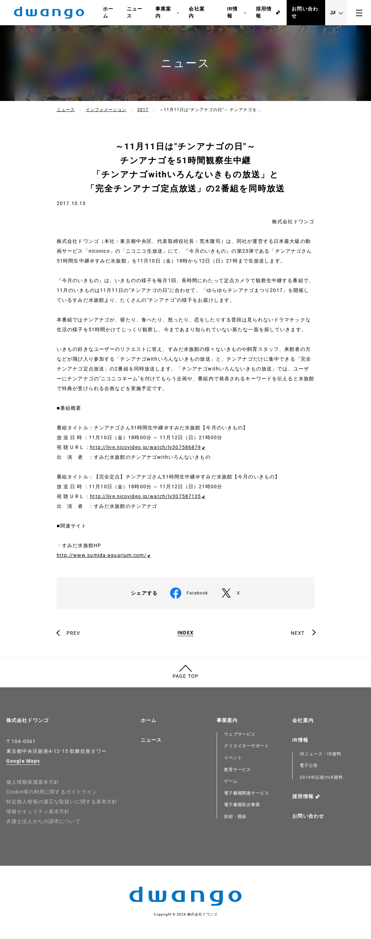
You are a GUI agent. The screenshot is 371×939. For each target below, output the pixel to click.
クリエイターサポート (247, 745)
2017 (142, 109)
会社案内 (196, 12)
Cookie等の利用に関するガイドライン (51, 792)
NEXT (297, 633)
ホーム (108, 12)
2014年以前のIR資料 (321, 777)
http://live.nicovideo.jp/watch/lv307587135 (145, 496)
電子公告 (309, 765)
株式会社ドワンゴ (27, 720)
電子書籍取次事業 (242, 804)
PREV (73, 633)
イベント (233, 757)
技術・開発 (235, 816)
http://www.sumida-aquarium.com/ (102, 555)
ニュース (134, 12)
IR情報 (236, 12)
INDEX (185, 632)
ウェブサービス (240, 734)
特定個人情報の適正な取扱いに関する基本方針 (62, 801)
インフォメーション (106, 109)
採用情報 (264, 12)
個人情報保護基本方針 (32, 782)
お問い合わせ (305, 12)
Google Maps (23, 761)
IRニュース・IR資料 (320, 753)
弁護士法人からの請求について (43, 821)
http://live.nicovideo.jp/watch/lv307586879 (145, 447)
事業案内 (167, 12)
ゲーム (231, 781)
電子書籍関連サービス (247, 793)
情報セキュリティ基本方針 (38, 811)
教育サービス (237, 769)
